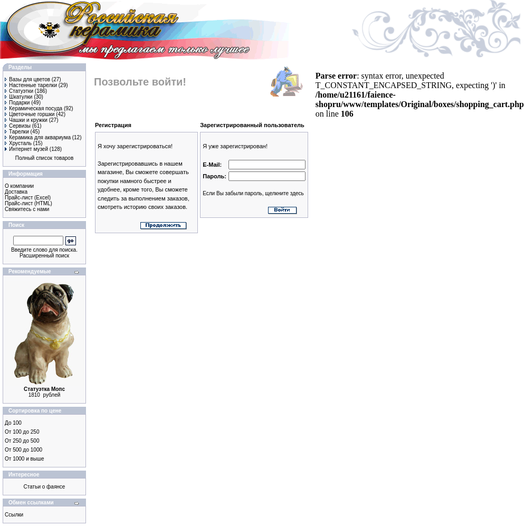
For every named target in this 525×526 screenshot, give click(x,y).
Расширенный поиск (44, 256)
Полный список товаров (44, 158)
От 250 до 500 (22, 441)
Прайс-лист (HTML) (28, 203)
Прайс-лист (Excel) (28, 197)
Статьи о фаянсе (44, 487)
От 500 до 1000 (23, 450)
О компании (19, 186)
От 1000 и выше (24, 459)
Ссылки (14, 515)
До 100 (13, 423)
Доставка (16, 192)
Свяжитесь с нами (27, 209)
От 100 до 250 (22, 432)
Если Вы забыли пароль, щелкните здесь (253, 193)
